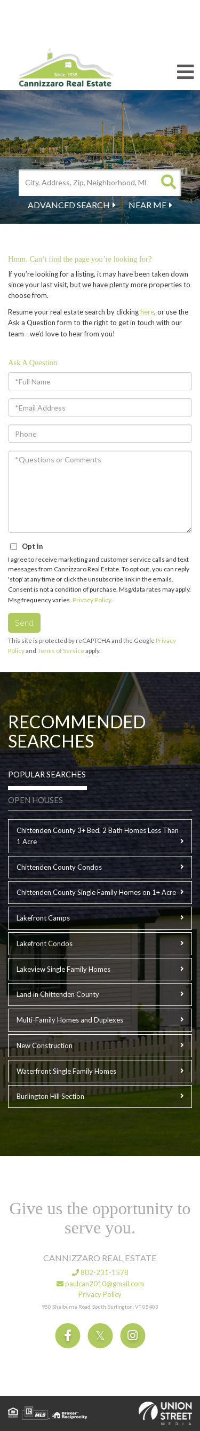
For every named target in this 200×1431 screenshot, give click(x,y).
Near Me (147, 205)
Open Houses (35, 800)
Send (24, 622)
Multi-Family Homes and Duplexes (70, 1020)
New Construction (45, 1045)
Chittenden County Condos (59, 867)
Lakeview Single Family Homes (63, 969)
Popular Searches (47, 774)
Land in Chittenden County (58, 994)
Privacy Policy (92, 600)
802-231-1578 (100, 1272)
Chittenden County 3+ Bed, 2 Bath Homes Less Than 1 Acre (98, 836)
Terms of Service (60, 650)
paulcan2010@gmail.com (100, 1283)
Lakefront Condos (45, 943)
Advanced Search (69, 205)
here (147, 312)
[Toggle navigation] (185, 72)
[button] (168, 182)
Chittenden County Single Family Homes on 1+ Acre (96, 892)
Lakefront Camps (43, 918)
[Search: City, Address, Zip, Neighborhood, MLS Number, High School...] (87, 182)
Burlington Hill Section (50, 1096)
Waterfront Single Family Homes (66, 1071)
